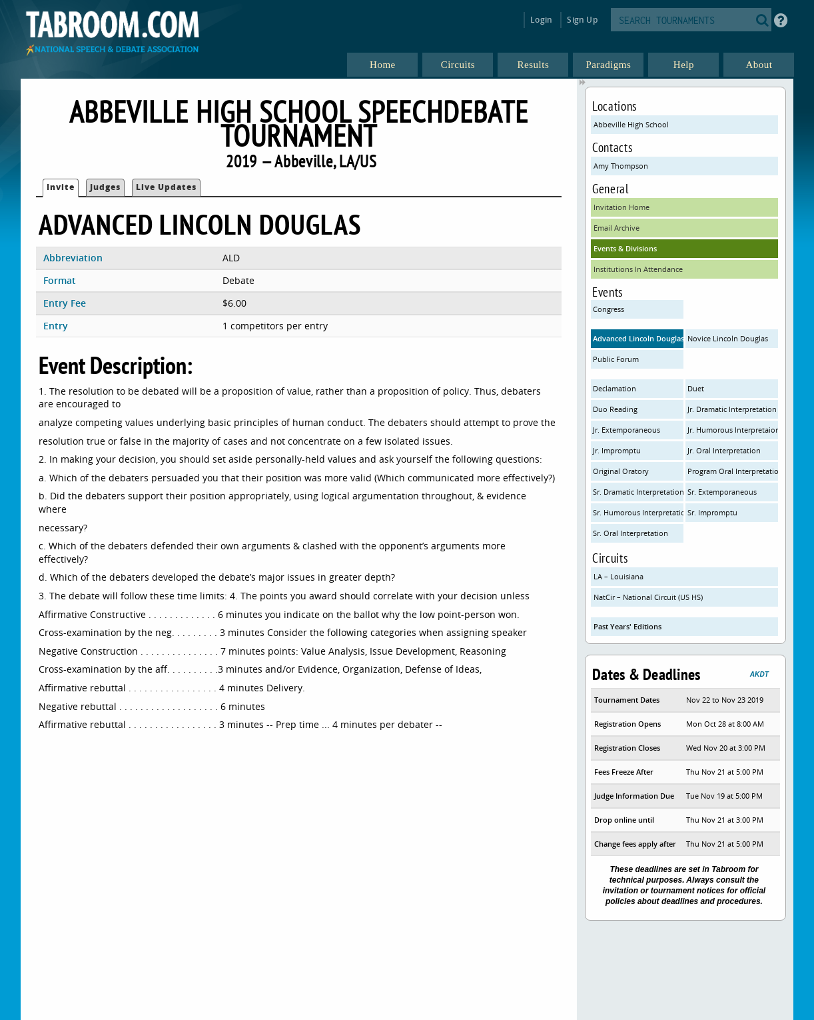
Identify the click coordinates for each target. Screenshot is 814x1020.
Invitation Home (621, 207)
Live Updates (166, 187)
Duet (695, 388)
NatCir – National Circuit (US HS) (648, 597)
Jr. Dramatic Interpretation (732, 409)
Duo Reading (615, 409)
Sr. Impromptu (712, 512)
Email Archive (616, 228)
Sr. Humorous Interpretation (638, 512)
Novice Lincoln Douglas (727, 338)
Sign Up (582, 19)
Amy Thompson (621, 166)
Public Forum (616, 359)
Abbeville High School (631, 124)
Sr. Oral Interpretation (630, 533)
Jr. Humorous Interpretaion (732, 430)
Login (541, 19)
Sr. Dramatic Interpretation (638, 492)
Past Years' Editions (627, 626)
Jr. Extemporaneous (626, 430)
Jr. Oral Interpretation (724, 450)
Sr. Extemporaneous (722, 492)
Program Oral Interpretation (732, 471)
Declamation (614, 388)
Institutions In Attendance (638, 269)
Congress (608, 309)
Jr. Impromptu (617, 450)
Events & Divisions (625, 248)
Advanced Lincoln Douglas (638, 338)
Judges (105, 187)
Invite (61, 187)
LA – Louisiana (618, 576)
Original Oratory (621, 471)
